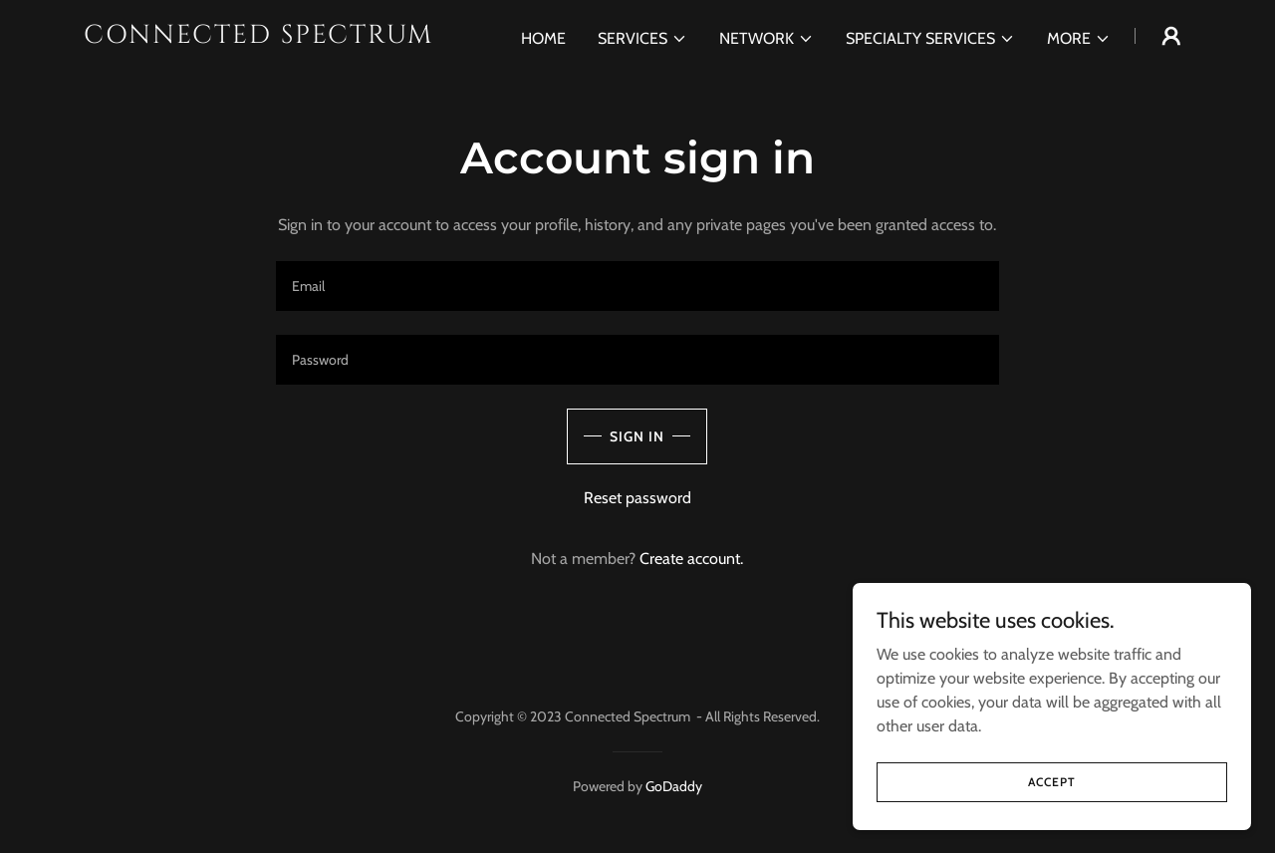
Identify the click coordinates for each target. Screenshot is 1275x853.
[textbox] (637, 286)
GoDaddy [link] (673, 786)
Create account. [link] (691, 558)
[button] (642, 39)
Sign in (637, 436)
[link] (277, 37)
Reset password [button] (637, 497)
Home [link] (543, 38)
